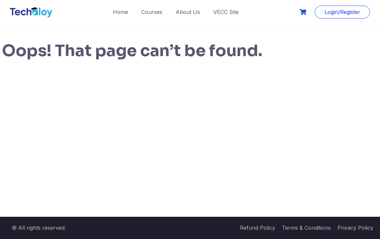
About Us (188, 12)
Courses (151, 12)
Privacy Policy (355, 227)
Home (120, 12)
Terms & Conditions (306, 227)
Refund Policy (257, 227)
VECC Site (226, 12)
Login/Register (342, 12)
